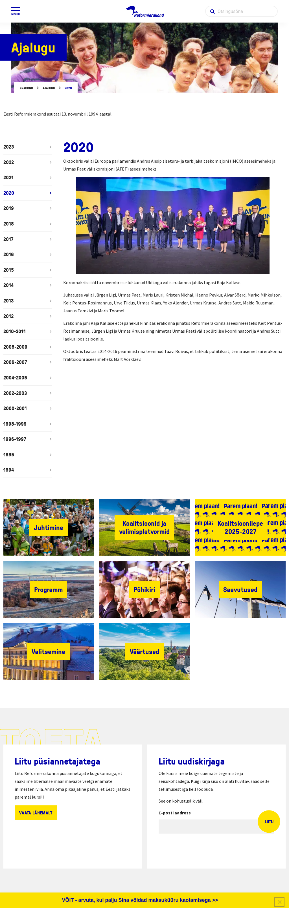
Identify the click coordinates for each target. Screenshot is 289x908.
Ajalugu (49, 88)
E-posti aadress (175, 813)
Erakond (26, 88)
